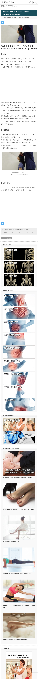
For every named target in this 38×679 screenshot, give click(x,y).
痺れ (17, 17)
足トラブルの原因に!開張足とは (11, 541)
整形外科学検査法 (9, 5)
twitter (30, 2)
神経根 (15, 17)
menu (34, 2)
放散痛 (20, 17)
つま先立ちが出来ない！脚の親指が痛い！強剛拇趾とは (17, 573)
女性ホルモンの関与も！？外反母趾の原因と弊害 (15, 639)
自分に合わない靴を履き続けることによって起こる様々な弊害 (18, 509)
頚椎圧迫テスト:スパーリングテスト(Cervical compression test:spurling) (19, 232)
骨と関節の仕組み (7, 2)
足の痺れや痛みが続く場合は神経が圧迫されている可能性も (16, 229)
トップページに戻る (7, 238)
